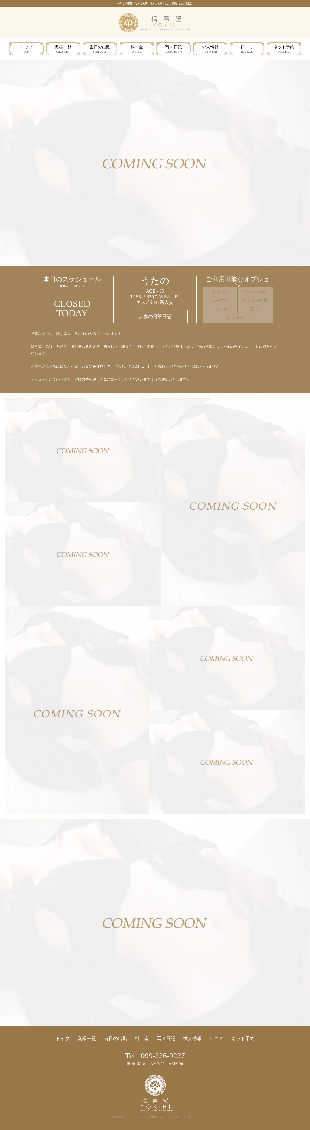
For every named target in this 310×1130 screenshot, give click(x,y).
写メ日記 (173, 49)
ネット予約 (284, 49)
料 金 (137, 49)
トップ (26, 49)
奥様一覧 (63, 49)
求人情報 (210, 49)
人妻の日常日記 (155, 316)
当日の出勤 (100, 49)
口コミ (247, 49)
